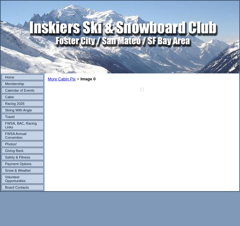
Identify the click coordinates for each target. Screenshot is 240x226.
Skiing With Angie (18, 110)
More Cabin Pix (62, 79)
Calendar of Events (20, 90)
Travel (9, 117)
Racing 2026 (15, 103)
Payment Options (18, 164)
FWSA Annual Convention (15, 135)
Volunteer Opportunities (15, 179)
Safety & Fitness (17, 157)
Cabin (9, 97)
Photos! (11, 144)
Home (9, 77)
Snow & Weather (18, 170)
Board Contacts (17, 187)
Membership (14, 84)
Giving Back (14, 151)
